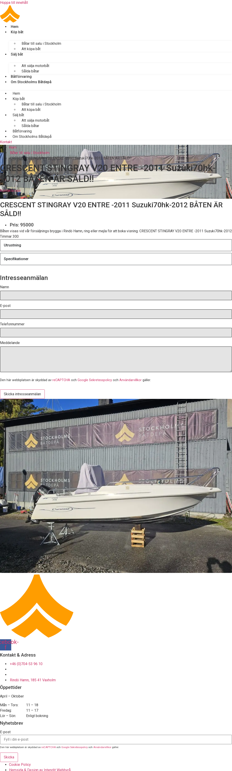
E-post (5, 306)
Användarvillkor (130, 380)
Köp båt (17, 32)
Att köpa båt (31, 49)
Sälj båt (17, 54)
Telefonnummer (12, 324)
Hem (14, 27)
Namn (4, 287)
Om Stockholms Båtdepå (31, 82)
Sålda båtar (30, 71)
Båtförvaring (21, 76)
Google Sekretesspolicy (95, 380)
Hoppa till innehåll (14, 2)
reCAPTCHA (61, 380)
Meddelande (10, 343)
